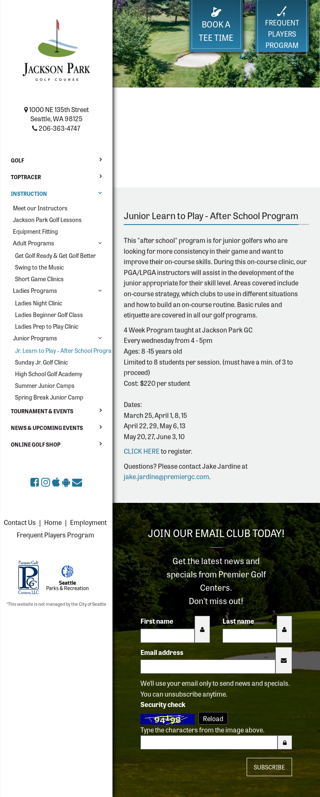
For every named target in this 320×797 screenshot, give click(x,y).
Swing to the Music (39, 267)
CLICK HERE (142, 451)
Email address (161, 652)
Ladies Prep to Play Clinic (46, 326)
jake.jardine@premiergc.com (166, 476)
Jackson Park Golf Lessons (47, 219)
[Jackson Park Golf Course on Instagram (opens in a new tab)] (46, 481)
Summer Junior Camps (45, 385)
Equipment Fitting (35, 231)
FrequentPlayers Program (282, 28)
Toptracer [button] (26, 177)
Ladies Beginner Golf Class (49, 314)
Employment (88, 522)
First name (156, 621)
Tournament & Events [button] (42, 411)
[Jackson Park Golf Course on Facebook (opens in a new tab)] (35, 481)
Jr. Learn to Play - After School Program (60, 350)
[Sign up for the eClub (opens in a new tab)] (77, 481)
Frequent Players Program (55, 535)
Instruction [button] (29, 193)
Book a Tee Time (216, 25)
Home (53, 522)
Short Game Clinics (39, 279)
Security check (162, 704)
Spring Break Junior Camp (49, 397)
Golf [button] (17, 160)
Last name (238, 621)
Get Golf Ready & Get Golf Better (55, 255)
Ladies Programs (35, 290)
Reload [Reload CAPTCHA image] (213, 718)
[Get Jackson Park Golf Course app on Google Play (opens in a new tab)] (67, 481)
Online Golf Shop (35, 444)
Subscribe (269, 767)
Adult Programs (33, 243)
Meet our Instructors (40, 208)
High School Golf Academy (48, 374)
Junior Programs (35, 338)
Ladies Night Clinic (38, 303)
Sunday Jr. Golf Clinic (41, 362)
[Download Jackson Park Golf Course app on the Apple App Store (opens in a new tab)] (57, 481)
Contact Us (20, 522)
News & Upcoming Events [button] (47, 428)
